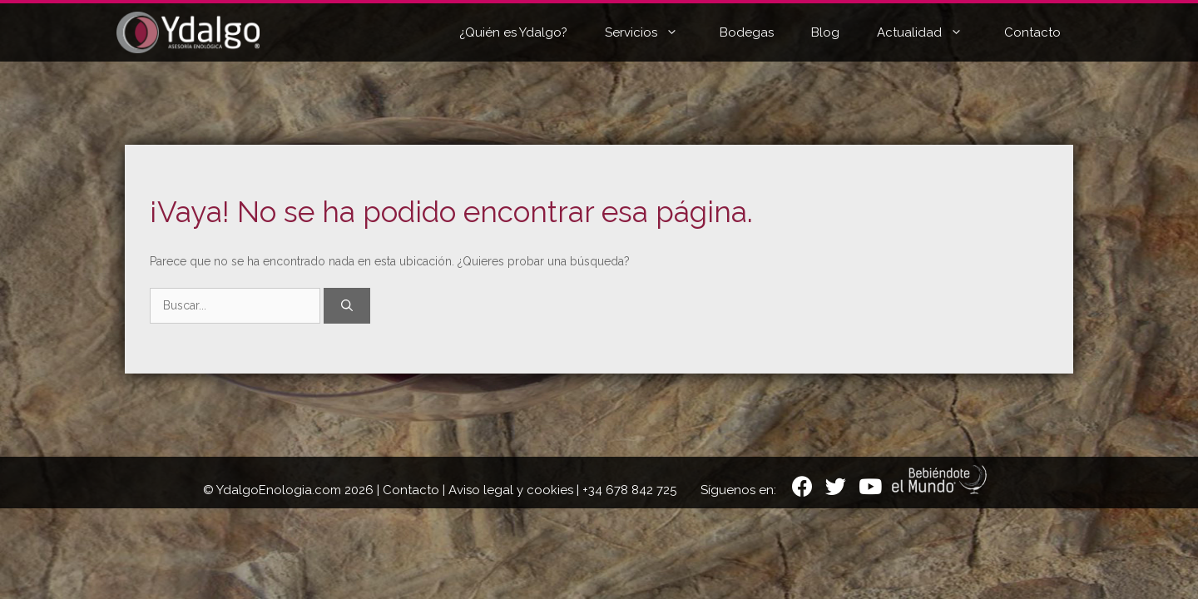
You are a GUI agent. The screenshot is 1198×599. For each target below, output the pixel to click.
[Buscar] (347, 306)
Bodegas (747, 32)
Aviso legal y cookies (510, 490)
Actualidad (932, 32)
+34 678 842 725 (629, 490)
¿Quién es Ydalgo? (513, 32)
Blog (825, 32)
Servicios (654, 32)
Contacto (1032, 32)
